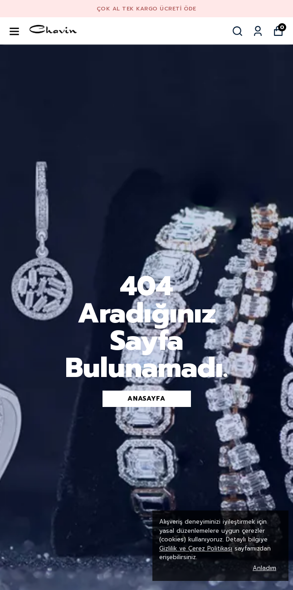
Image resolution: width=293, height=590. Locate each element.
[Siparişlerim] (258, 31)
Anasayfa (146, 398)
